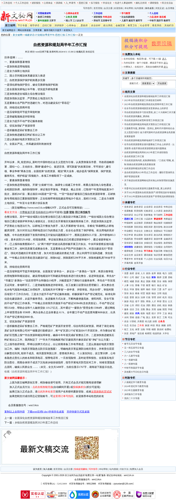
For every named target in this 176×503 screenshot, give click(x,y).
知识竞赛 (158, 255)
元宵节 (52, 20)
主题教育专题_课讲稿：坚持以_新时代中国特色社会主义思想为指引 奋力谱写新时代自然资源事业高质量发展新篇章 (149, 132)
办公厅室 (138, 215)
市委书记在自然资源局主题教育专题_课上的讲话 (147, 188)
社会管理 (144, 25)
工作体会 (138, 251)
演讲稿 (59, 3)
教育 (148, 285)
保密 (170, 281)
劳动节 (97, 20)
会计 (170, 289)
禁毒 (137, 285)
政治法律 (168, 227)
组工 (126, 329)
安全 (159, 281)
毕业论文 (107, 3)
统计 (154, 313)
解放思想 (168, 255)
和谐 (159, 301)
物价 (148, 289)
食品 (159, 285)
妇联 (155, 321)
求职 (137, 305)
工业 (165, 313)
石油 (143, 305)
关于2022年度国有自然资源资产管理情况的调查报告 (149, 196)
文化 (132, 329)
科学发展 (138, 259)
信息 (126, 297)
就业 (165, 305)
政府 (132, 273)
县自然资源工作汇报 (134, 156)
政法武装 (158, 235)
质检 (170, 277)
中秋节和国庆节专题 (134, 368)
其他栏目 (169, 25)
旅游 (126, 301)
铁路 (170, 305)
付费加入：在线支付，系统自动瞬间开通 (146, 67)
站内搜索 (139, 8)
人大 (143, 273)
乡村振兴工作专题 (133, 394)
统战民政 (128, 239)
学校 (170, 309)
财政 (159, 273)
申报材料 (128, 223)
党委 (126, 273)
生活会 (133, 325)
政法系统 (108, 25)
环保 (132, 289)
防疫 (137, 281)
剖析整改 (148, 215)
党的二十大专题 (132, 398)
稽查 (154, 329)
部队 (143, 301)
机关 (165, 297)
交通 (165, 277)
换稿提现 (90, 51)
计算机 (133, 321)
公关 (132, 305)
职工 (159, 317)
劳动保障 (138, 239)
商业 (158, 325)
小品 (151, 17)
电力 (165, 273)
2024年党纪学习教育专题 (136, 386)
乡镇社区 (148, 243)
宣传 (126, 293)
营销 (132, 317)
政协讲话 (168, 211)
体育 (137, 329)
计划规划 (40, 35)
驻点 (126, 289)
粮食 (137, 293)
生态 (126, 325)
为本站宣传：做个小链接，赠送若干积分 (146, 63)
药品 (132, 301)
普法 (165, 301)
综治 (170, 297)
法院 (170, 273)
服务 (126, 309)
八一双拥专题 (130, 364)
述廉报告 (138, 247)
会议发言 (138, 255)
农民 (169, 325)
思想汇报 (83, 3)
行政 (148, 297)
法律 (143, 297)
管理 (154, 297)
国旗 (148, 281)
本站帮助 (128, 8)
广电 (143, 317)
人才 (154, 301)
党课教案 (128, 211)
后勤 (143, 309)
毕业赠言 (128, 231)
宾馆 (154, 309)
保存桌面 (149, 8)
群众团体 (138, 235)
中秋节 (152, 20)
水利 (126, 317)
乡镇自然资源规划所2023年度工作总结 (36, 422)
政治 (137, 297)
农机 (159, 305)
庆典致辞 (148, 223)
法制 (143, 329)
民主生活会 (167, 3)
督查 (132, 297)
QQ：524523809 (59, 483)
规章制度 (128, 251)
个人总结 (153, 13)
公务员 (69, 17)
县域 (137, 273)
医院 (165, 309)
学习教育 (125, 13)
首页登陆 (98, 8)
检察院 (148, 333)
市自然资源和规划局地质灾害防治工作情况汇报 (147, 124)
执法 (132, 293)
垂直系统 (157, 25)
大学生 (166, 333)
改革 (154, 273)
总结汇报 (47, 25)
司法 (170, 317)
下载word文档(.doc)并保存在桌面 (45, 411)
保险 (165, 281)
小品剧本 (148, 219)
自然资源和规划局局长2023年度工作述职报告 (146, 152)
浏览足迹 (159, 8)
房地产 (133, 333)
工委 (159, 289)
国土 (148, 317)
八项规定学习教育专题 (135, 382)
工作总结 (7, 3)
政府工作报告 (44, 17)
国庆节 (159, 20)
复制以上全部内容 (14, 411)
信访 (132, 309)
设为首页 (37, 469)
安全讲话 (148, 235)
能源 (148, 293)
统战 (165, 293)
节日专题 (22, 25)
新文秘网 (10, 25)
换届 (147, 325)
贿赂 (163, 325)
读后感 (162, 17)
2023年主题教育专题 (134, 390)
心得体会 (48, 3)
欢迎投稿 (118, 8)
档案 (154, 281)
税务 (143, 313)
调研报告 (154, 3)
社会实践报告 (128, 17)
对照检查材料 (44, 13)
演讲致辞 (59, 25)
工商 (165, 317)
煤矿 (137, 277)
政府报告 (168, 243)
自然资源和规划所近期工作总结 (139, 168)
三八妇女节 (78, 20)
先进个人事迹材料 (123, 3)
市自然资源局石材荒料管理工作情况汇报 (144, 120)
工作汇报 (70, 35)
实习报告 (95, 3)
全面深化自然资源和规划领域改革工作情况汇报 (41, 418)
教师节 (167, 20)
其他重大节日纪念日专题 (136, 372)
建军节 (139, 20)
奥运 (143, 281)
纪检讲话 (148, 211)
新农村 (160, 329)
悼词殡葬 (128, 227)
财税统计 (168, 235)
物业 (154, 293)
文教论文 (148, 231)
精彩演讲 (148, 227)
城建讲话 (29, 35)
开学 (159, 313)
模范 (126, 281)
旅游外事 (158, 239)
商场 (148, 301)
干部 (143, 285)
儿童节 (124, 20)
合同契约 (168, 247)
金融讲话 (168, 239)
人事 (126, 285)
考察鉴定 (168, 219)
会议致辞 (138, 223)
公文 (170, 301)
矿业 (165, 285)
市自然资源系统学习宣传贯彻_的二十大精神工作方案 (150, 112)
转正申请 (128, 235)
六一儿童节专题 (132, 356)
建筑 (126, 313)
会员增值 (170, 8)
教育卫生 (132, 25)
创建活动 (138, 243)
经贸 (143, 293)
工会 (143, 277)
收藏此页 (80, 51)
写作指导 (87, 8)
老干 (137, 301)
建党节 (132, 20)
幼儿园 (148, 321)
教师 (159, 277)
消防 (148, 305)
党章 (75, 17)
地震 (148, 313)
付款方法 (124, 469)
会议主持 (128, 255)
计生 (132, 285)
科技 (152, 325)
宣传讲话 (128, 243)
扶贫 (126, 333)
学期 (148, 329)
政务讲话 (138, 207)
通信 (154, 305)
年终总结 (107, 17)
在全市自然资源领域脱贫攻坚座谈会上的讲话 (146, 108)
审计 (126, 277)
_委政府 (83, 25)
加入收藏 (47, 469)
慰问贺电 (158, 227)
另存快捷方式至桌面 (78, 411)
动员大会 (168, 259)
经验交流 (168, 251)
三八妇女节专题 (132, 352)
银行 (154, 285)
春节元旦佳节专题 (133, 344)
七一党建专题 (130, 360)
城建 (132, 281)
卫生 (137, 309)
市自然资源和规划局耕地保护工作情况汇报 (145, 140)
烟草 (143, 289)
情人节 (69, 20)
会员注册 (108, 8)
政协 (148, 273)
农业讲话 (158, 207)
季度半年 (50, 35)
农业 (126, 321)
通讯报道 (148, 255)
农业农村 (95, 25)
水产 (165, 289)
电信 (148, 277)
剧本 (156, 17)
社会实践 (158, 259)
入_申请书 (71, 3)
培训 (154, 289)
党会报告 (158, 243)
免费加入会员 (136, 469)
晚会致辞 (158, 223)
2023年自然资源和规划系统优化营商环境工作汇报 (148, 104)
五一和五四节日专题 (134, 348)
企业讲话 (148, 207)
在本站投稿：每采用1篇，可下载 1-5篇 (145, 59)
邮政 (132, 313)
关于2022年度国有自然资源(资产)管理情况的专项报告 (150, 192)
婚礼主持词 (141, 3)
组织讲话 (128, 215)
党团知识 (158, 231)
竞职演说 (138, 227)
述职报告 (36, 3)
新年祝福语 (43, 20)
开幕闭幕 (128, 263)
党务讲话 (128, 207)
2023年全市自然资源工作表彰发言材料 (142, 100)
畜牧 (137, 289)
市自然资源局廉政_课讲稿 (136, 116)
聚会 (148, 309)
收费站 (168, 329)
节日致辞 (168, 231)
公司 (132, 277)
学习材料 (158, 215)
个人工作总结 (21, 3)
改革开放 (138, 263)
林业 (170, 313)
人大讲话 (158, 211)
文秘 (126, 305)
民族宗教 (158, 251)
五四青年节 (106, 20)
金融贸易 (120, 25)
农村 (159, 297)
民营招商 (138, 211)
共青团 (140, 321)
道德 (137, 317)
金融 (159, 309)
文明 (159, 293)
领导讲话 (34, 25)
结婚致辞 (168, 223)
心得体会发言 (72, 13)
